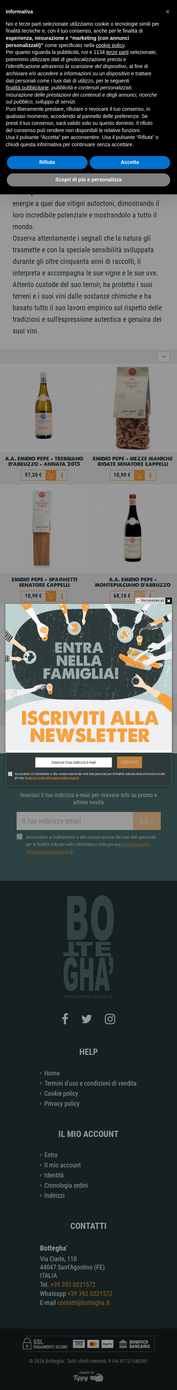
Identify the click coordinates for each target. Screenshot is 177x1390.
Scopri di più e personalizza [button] (88, 179)
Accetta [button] (130, 162)
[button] (167, 11)
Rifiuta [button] (47, 162)
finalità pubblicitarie (27, 87)
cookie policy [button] (110, 45)
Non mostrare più (152, 601)
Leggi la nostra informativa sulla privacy (52, 778)
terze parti (117, 52)
